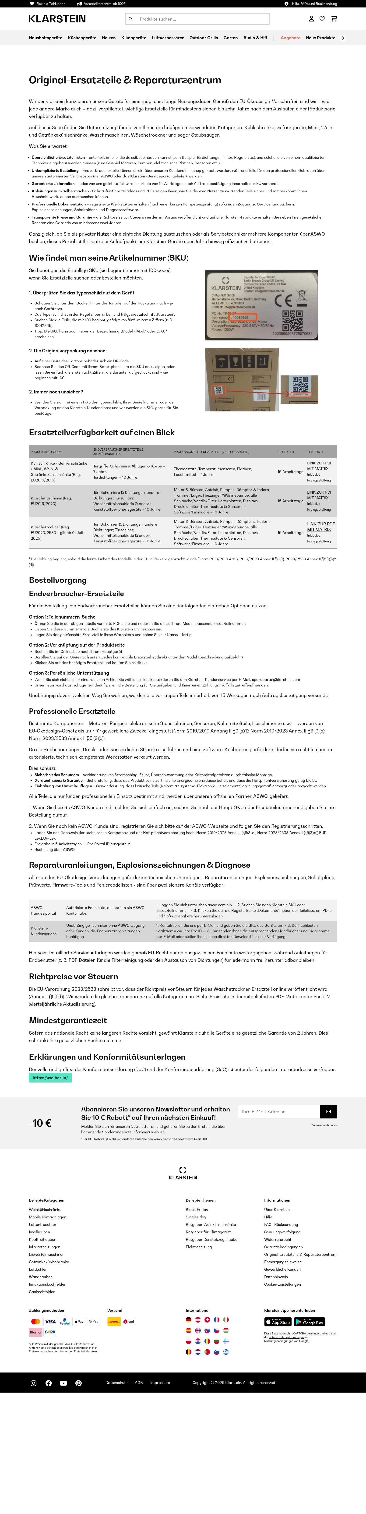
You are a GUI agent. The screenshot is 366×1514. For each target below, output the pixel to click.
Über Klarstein (277, 1331)
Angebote (290, 37)
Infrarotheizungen (44, 1368)
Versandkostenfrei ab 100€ (104, 4)
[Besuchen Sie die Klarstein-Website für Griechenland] (226, 1473)
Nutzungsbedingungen (278, 1462)
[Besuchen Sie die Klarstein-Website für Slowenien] (216, 1473)
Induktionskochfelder (47, 1405)
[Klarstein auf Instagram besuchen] (33, 1505)
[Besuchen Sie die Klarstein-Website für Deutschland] (188, 1441)
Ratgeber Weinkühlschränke (211, 1346)
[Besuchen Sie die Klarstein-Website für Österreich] (198, 1441)
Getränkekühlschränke (49, 1383)
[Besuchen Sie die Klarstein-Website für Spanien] (188, 1452)
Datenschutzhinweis (324, 1247)
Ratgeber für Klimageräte (209, 1353)
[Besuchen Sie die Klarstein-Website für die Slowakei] (207, 1452)
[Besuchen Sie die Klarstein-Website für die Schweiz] (207, 1441)
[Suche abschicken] (130, 19)
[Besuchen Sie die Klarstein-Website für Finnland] (226, 1462)
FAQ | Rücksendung (281, 1346)
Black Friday (197, 1331)
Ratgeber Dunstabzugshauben (212, 1360)
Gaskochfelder (42, 1413)
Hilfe (268, 1338)
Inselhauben (39, 1353)
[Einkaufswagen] (334, 19)
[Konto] (311, 19)
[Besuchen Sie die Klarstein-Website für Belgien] (188, 1473)
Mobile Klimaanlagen (47, 1338)
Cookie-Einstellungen (282, 1405)
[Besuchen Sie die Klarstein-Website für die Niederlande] (198, 1473)
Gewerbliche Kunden (282, 1390)
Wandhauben (41, 1398)
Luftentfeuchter (42, 1346)
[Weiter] (342, 38)
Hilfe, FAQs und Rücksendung (314, 4)
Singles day (196, 1338)
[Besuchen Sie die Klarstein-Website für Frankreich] (216, 1441)
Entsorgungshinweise (283, 1383)
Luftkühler (38, 1390)
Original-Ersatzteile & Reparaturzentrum (300, 1375)
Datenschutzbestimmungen (286, 1458)
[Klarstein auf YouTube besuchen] (63, 1505)
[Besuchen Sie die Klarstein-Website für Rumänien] (207, 1462)
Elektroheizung (199, 1368)
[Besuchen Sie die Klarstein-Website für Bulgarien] (216, 1462)
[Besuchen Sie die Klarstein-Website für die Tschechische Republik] (216, 1452)
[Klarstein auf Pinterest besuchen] (78, 1505)
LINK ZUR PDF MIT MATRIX (321, 648)
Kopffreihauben (42, 1360)
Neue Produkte (320, 37)
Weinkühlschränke (45, 1331)
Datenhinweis (276, 1398)
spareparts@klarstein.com (276, 801)
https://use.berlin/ (50, 1199)
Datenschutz (116, 1504)
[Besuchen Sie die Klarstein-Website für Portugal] (207, 1473)
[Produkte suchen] (197, 19)
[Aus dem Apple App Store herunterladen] (278, 1443)
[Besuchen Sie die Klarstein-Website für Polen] (188, 1462)
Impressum (160, 1504)
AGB (139, 1504)
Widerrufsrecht (277, 1360)
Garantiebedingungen (283, 1368)
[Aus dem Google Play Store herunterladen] (310, 1443)
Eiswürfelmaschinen (46, 1375)
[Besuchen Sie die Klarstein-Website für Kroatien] (198, 1462)
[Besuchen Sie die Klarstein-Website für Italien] (226, 1441)
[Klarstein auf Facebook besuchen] (48, 1505)
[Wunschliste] (322, 19)
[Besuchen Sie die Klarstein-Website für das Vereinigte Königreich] (198, 1452)
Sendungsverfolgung (282, 1353)
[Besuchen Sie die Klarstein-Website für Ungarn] (226, 1452)
